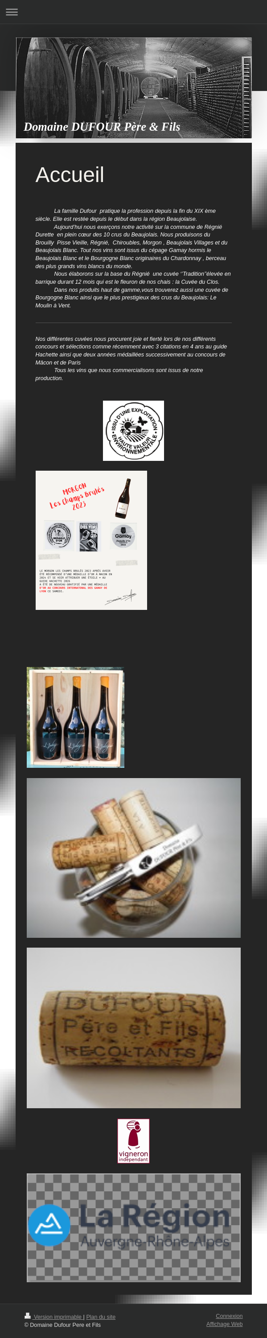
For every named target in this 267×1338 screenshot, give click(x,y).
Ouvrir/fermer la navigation (133, 11)
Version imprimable (54, 1317)
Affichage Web (224, 1324)
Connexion (229, 1316)
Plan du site (100, 1317)
